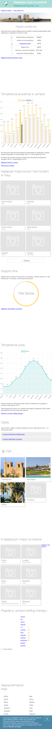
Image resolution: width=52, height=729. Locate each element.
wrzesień (23, 638)
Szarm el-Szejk (6, 202)
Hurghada (30, 202)
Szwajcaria (7, 711)
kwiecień (23, 624)
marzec (23, 622)
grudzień (23, 645)
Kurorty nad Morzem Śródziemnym (14, 434)
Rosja (30, 711)
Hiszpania (6, 708)
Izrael (30, 708)
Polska (31, 705)
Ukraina (6, 705)
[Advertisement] (26, 73)
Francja (3, 562)
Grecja (31, 699)
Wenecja (26, 601)
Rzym (3, 581)
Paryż (3, 560)
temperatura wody (25, 43)
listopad (23, 643)
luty (22, 619)
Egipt (30, 696)
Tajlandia (31, 702)
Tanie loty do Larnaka (7, 165)
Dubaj (3, 601)
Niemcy (6, 702)
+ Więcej (26, 261)
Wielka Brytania (26, 562)
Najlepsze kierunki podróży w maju (11, 58)
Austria (6, 699)
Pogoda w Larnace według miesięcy (12, 413)
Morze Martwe (32, 227)
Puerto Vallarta (6, 227)
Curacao (30, 253)
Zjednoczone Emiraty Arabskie (9, 603)
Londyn (25, 560)
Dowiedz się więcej (15, 726)
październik (24, 640)
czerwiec (23, 630)
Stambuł (26, 581)
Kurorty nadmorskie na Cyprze (12, 439)
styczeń (23, 616)
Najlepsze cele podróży (45, 545)
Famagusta (6, 479)
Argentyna (32, 714)
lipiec (22, 632)
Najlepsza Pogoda (6, 10)
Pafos (3, 504)
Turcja (24, 583)
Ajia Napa (31, 479)
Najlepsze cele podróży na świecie (11, 309)
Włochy (3, 583)
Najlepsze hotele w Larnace (9, 162)
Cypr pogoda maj (18, 10)
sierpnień (23, 635)
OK (47, 719)
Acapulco (4, 253)
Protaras (30, 500)
